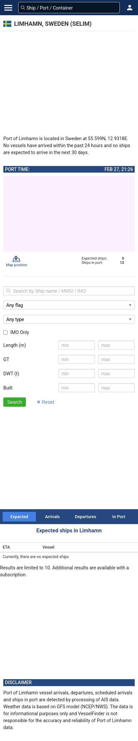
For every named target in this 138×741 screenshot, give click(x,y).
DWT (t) (11, 373)
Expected (19, 516)
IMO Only (16, 332)
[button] (129, 7)
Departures (85, 516)
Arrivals (52, 516)
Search (14, 402)
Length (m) (14, 345)
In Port (118, 516)
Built (8, 388)
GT (6, 359)
